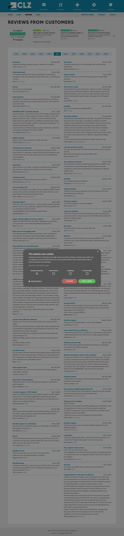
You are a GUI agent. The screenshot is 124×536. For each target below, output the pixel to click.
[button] (62, 265)
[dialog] (62, 268)
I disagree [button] (69, 281)
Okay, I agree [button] (87, 281)
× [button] (97, 251)
